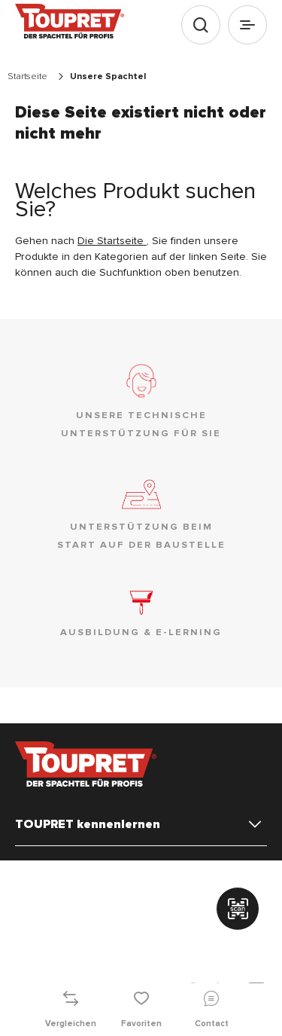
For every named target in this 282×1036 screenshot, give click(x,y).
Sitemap (135, 932)
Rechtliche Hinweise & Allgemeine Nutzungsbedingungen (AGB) (133, 891)
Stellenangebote (51, 950)
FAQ (176, 932)
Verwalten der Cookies (63, 873)
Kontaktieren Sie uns (58, 932)
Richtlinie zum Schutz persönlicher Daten (100, 913)
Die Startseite (112, 241)
